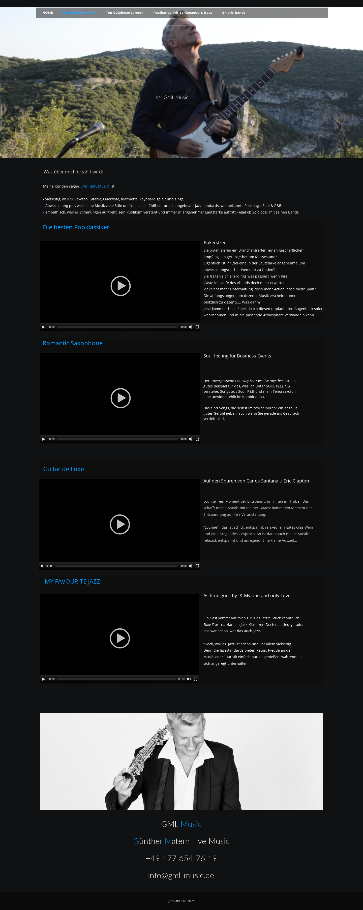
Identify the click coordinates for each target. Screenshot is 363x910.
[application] (120, 286)
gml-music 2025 (181, 900)
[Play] (44, 327)
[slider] (117, 327)
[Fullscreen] (197, 327)
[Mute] (191, 327)
